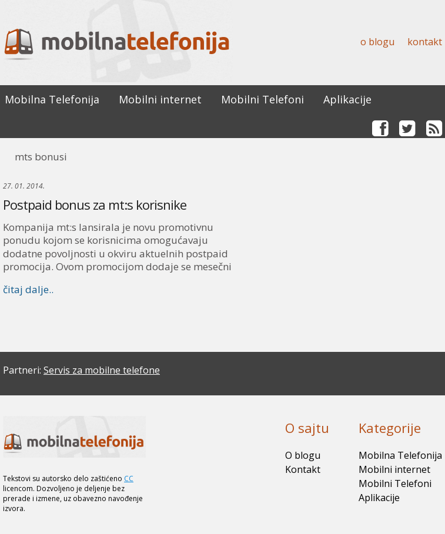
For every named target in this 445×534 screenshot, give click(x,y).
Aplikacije (347, 99)
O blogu (377, 41)
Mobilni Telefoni (262, 99)
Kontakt (424, 41)
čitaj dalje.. (28, 289)
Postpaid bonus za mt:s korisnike (94, 204)
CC (128, 478)
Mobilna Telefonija (52, 99)
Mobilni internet (160, 99)
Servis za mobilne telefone (102, 370)
